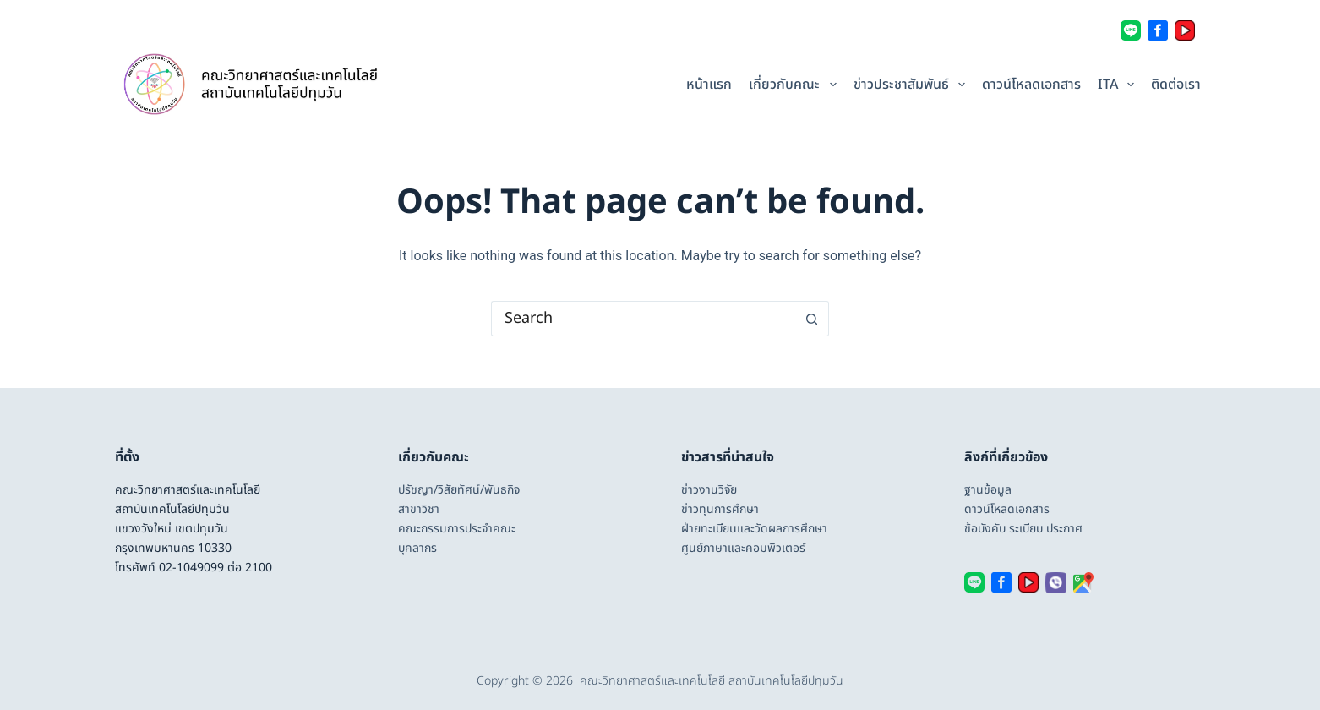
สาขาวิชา (418, 509)
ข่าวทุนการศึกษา (720, 509)
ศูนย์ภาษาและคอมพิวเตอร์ (743, 548)
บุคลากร (417, 548)
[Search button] (812, 318)
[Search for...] (643, 318)
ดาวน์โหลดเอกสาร (1031, 84)
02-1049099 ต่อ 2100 (215, 567)
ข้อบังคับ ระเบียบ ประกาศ (1023, 529)
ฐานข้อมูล (988, 490)
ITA (1118, 84)
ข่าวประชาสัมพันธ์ (911, 84)
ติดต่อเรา (1176, 84)
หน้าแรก (709, 84)
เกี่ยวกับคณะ (794, 84)
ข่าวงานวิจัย (709, 490)
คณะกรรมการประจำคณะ (456, 529)
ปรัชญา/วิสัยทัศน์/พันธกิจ (459, 490)
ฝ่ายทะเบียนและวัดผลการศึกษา (754, 529)
